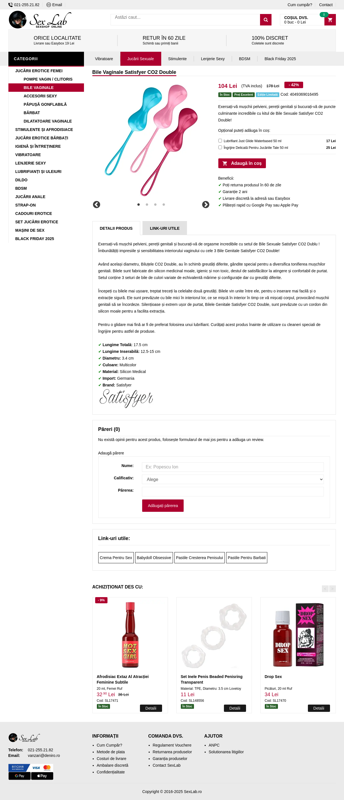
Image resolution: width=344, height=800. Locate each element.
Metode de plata (111, 752)
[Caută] (266, 19)
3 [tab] (155, 205)
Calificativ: (124, 478)
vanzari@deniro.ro (44, 755)
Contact (326, 5)
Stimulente (177, 59)
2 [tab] (147, 205)
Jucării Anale (30, 196)
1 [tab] (138, 205)
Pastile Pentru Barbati (247, 557)
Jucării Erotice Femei (39, 71)
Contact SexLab (167, 765)
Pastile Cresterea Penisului (199, 557)
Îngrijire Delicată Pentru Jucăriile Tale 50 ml (256, 148)
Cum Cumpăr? (109, 745)
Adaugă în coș (246, 163)
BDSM (21, 188)
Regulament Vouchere (172, 745)
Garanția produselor (170, 758)
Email (54, 5)
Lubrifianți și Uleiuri (38, 171)
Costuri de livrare (112, 758)
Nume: (127, 465)
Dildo (21, 180)
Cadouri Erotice (33, 213)
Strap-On (25, 205)
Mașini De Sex (30, 230)
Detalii (151, 708)
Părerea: (126, 490)
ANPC (214, 745)
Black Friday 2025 (34, 238)
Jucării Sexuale (140, 59)
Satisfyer (123, 385)
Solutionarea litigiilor (226, 752)
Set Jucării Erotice (36, 222)
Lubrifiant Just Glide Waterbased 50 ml (252, 141)
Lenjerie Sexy (30, 163)
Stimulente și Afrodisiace (44, 129)
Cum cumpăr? (299, 5)
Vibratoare (28, 155)
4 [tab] (164, 205)
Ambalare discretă (112, 765)
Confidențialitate (111, 772)
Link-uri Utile (165, 228)
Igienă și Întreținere (38, 146)
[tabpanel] (151, 140)
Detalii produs (116, 228)
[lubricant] (220, 140)
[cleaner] (220, 147)
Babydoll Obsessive (154, 557)
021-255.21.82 (23, 5)
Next (206, 205)
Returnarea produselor (172, 752)
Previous (96, 205)
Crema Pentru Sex (116, 557)
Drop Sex (273, 676)
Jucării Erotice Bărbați (41, 138)
